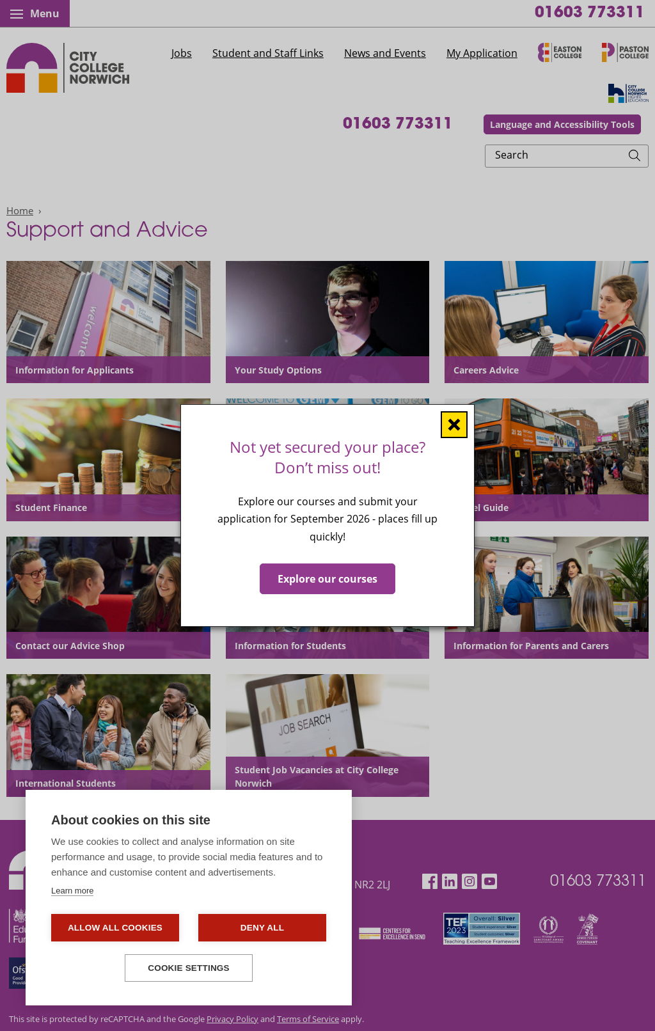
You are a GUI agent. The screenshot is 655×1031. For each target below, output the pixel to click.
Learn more (72, 890)
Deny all (262, 928)
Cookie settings (189, 968)
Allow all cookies (115, 928)
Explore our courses (327, 579)
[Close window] (454, 424)
